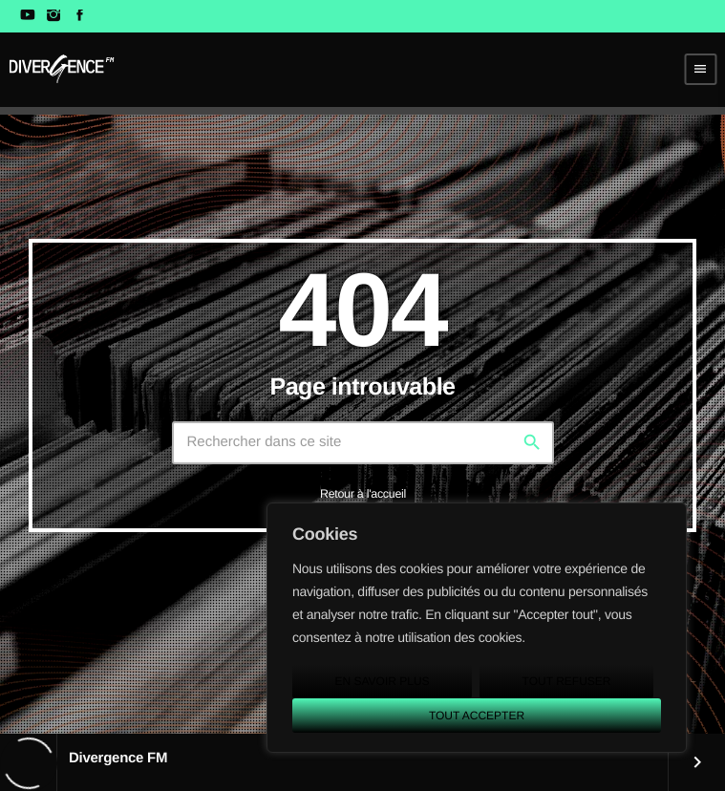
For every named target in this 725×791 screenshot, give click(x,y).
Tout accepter (476, 715)
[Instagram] (53, 16)
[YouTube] (27, 16)
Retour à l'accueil (363, 494)
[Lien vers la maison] (62, 68)
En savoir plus (381, 681)
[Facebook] (80, 16)
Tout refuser (566, 681)
